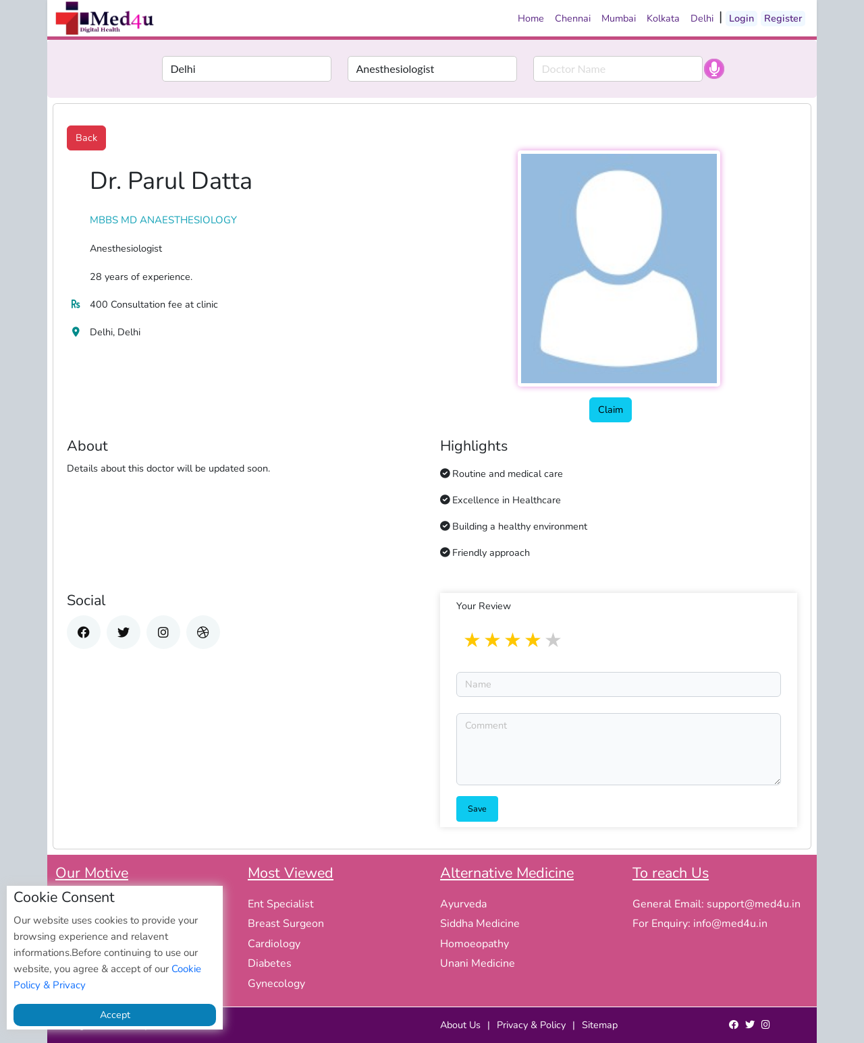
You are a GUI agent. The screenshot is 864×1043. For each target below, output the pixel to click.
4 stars (534, 641)
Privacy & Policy (531, 1025)
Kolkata (663, 18)
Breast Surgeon (286, 923)
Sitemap (600, 1025)
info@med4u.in (730, 923)
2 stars (493, 641)
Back (86, 137)
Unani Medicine (477, 963)
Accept (115, 1014)
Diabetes (270, 963)
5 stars (554, 641)
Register (783, 18)
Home (531, 18)
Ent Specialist (281, 904)
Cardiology (274, 943)
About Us (460, 1025)
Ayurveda (463, 904)
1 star (473, 641)
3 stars (514, 641)
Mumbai (618, 18)
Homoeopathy (474, 943)
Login (741, 18)
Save (477, 808)
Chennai (573, 18)
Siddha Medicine (480, 923)
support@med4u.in (754, 904)
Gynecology (276, 983)
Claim (610, 409)
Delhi (702, 18)
